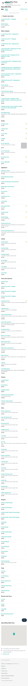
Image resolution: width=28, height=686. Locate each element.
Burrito (3, 604)
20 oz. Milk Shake (5, 162)
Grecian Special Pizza (6, 314)
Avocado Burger (5, 546)
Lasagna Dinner (5, 380)
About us (3, 666)
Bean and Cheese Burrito (7, 614)
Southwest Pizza (5, 329)
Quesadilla (3, 609)
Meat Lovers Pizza (5, 335)
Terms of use (4, 670)
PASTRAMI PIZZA (5, 112)
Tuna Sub (3, 435)
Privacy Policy (4, 673)
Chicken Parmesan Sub (6, 474)
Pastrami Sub (4, 461)
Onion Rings (4, 201)
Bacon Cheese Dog (5, 580)
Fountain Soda (4, 124)
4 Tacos (3, 599)
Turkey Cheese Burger (6, 507)
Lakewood (9, 663)
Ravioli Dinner (4, 385)
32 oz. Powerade (5, 151)
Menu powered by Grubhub (14, 12)
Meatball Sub (4, 486)
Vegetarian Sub (5, 429)
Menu (2, 9)
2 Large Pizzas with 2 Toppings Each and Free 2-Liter (11, 62)
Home (2, 663)
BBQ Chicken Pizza (5, 341)
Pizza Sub (3, 468)
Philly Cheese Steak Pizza (7, 348)
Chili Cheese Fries (5, 196)
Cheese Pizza (4, 281)
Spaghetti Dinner (5, 390)
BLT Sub (3, 442)
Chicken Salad (4, 248)
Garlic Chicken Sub (5, 411)
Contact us (3, 668)
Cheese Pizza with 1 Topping (8, 286)
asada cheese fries (5, 223)
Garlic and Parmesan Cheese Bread (9, 181)
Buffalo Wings (4, 24)
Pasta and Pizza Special (7, 91)
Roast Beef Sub (5, 423)
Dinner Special (4, 85)
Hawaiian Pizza (5, 308)
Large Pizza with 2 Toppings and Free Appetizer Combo (10, 55)
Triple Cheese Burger (6, 536)
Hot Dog (3, 571)
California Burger (5, 561)
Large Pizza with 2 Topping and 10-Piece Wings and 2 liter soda (11, 49)
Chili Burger (4, 556)
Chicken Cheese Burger (7, 502)
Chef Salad (4, 272)
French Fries (4, 191)
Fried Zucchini (4, 212)
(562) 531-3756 (8, 6)
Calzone (3, 362)
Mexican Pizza (4, 355)
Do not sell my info (5, 678)
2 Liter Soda (4, 133)
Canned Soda (4, 128)
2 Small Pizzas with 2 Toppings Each (10, 43)
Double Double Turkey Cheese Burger (10, 517)
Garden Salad (4, 242)
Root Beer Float (5, 157)
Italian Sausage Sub (6, 492)
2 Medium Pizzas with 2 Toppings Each (10, 80)
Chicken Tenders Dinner (7, 401)
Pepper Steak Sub (5, 455)
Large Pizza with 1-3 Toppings (8, 19)
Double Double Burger (6, 531)
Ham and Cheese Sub (6, 417)
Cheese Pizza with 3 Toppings (8, 296)
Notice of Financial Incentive (7, 675)
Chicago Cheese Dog (6, 585)
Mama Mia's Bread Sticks (7, 176)
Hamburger (4, 522)
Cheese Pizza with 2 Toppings (8, 291)
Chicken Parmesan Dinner (7, 394)
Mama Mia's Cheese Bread (7, 186)
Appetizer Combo (5, 170)
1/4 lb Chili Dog (4, 576)
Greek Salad (4, 260)
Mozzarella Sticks (5, 206)
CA (5, 663)
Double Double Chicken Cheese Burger (10, 512)
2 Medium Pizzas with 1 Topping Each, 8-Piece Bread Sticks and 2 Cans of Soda (11, 68)
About (6, 9)
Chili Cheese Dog (5, 590)
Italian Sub (3, 480)
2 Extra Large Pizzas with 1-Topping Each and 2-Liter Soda (11, 74)
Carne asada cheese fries (7, 230)
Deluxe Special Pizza (6, 322)
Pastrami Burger (5, 541)
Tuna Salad (4, 266)
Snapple (3, 138)
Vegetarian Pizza (5, 301)
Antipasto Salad (5, 254)
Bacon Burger (4, 551)
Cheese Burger (4, 527)
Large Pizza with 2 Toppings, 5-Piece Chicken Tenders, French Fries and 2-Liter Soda (11, 100)
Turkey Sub (4, 449)
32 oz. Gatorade (5, 143)
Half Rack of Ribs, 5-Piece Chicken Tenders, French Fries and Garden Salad (11, 107)
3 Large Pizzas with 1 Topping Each (9, 34)
